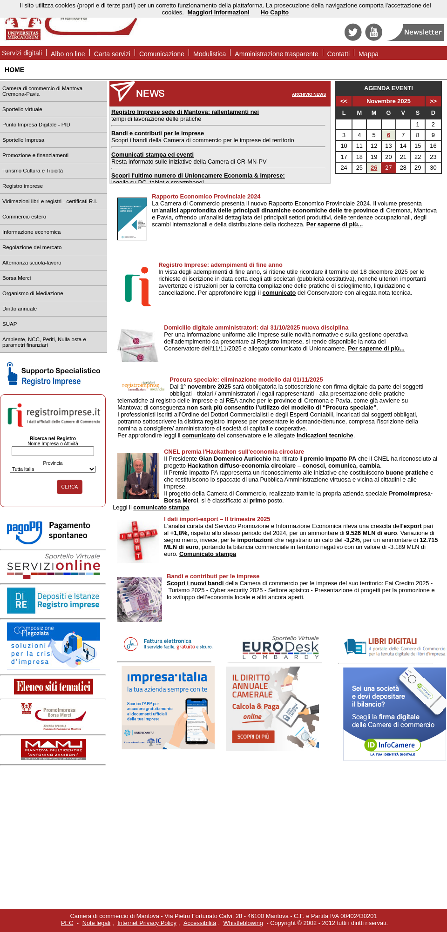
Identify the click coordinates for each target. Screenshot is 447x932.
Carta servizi (112, 54)
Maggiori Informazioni (219, 12)
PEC (67, 922)
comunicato (279, 292)
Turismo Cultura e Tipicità (32, 170)
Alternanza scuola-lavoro (31, 262)
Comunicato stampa (207, 553)
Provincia (52, 463)
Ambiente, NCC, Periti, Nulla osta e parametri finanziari (44, 342)
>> (433, 101)
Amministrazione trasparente (276, 54)
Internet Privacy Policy (146, 922)
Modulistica (209, 54)
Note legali (96, 922)
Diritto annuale (19, 308)
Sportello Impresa (23, 140)
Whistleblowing (243, 922)
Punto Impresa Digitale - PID (36, 124)
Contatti (338, 54)
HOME (14, 69)
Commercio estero (24, 216)
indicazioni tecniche (325, 435)
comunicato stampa (161, 507)
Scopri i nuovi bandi (196, 583)
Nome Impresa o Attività (52, 443)
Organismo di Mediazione (32, 293)
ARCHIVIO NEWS (309, 94)
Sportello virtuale (22, 109)
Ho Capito (275, 12)
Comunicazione (161, 54)
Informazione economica (31, 232)
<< (343, 101)
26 (374, 167)
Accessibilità (199, 922)
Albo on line (68, 54)
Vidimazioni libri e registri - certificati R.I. (49, 201)
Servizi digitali (22, 53)
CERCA (69, 486)
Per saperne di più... (334, 224)
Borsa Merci (16, 278)
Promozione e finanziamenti (35, 155)
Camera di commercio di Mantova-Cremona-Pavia (43, 91)
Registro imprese (22, 186)
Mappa (369, 54)
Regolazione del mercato (31, 247)
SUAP (9, 324)
